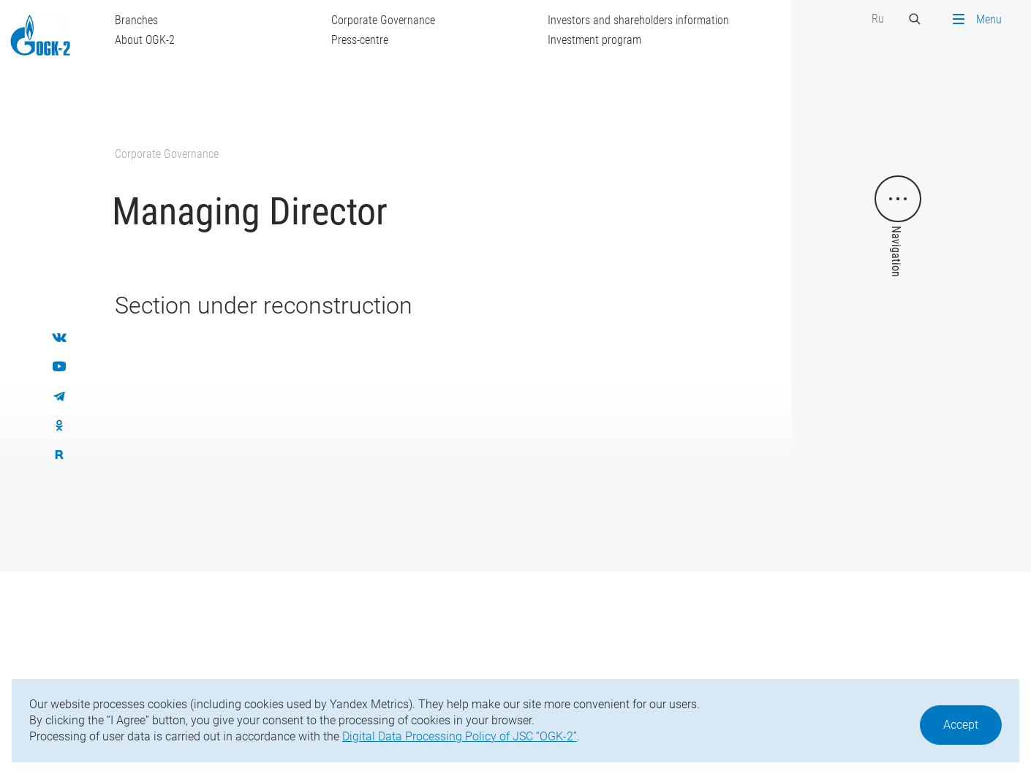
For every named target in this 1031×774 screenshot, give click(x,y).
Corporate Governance (383, 20)
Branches (136, 20)
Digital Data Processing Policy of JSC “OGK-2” (459, 736)
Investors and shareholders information (638, 20)
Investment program (594, 40)
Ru (878, 19)
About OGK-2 (145, 40)
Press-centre (359, 40)
